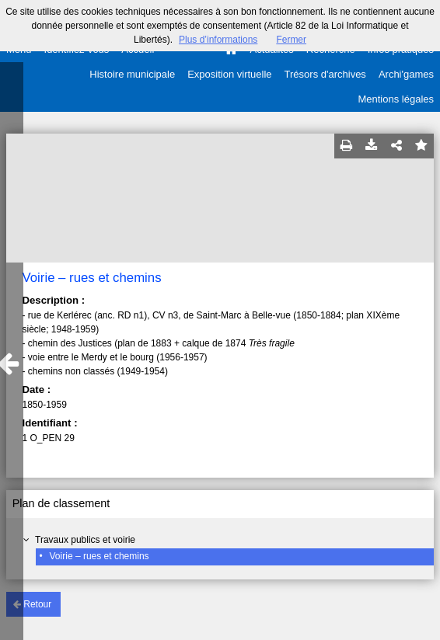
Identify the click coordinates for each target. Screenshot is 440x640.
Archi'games (406, 74)
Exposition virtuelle (229, 74)
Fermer (291, 39)
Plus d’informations (218, 39)
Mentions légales (396, 99)
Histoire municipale (132, 74)
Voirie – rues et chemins (99, 556)
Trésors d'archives (325, 74)
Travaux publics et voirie (85, 539)
